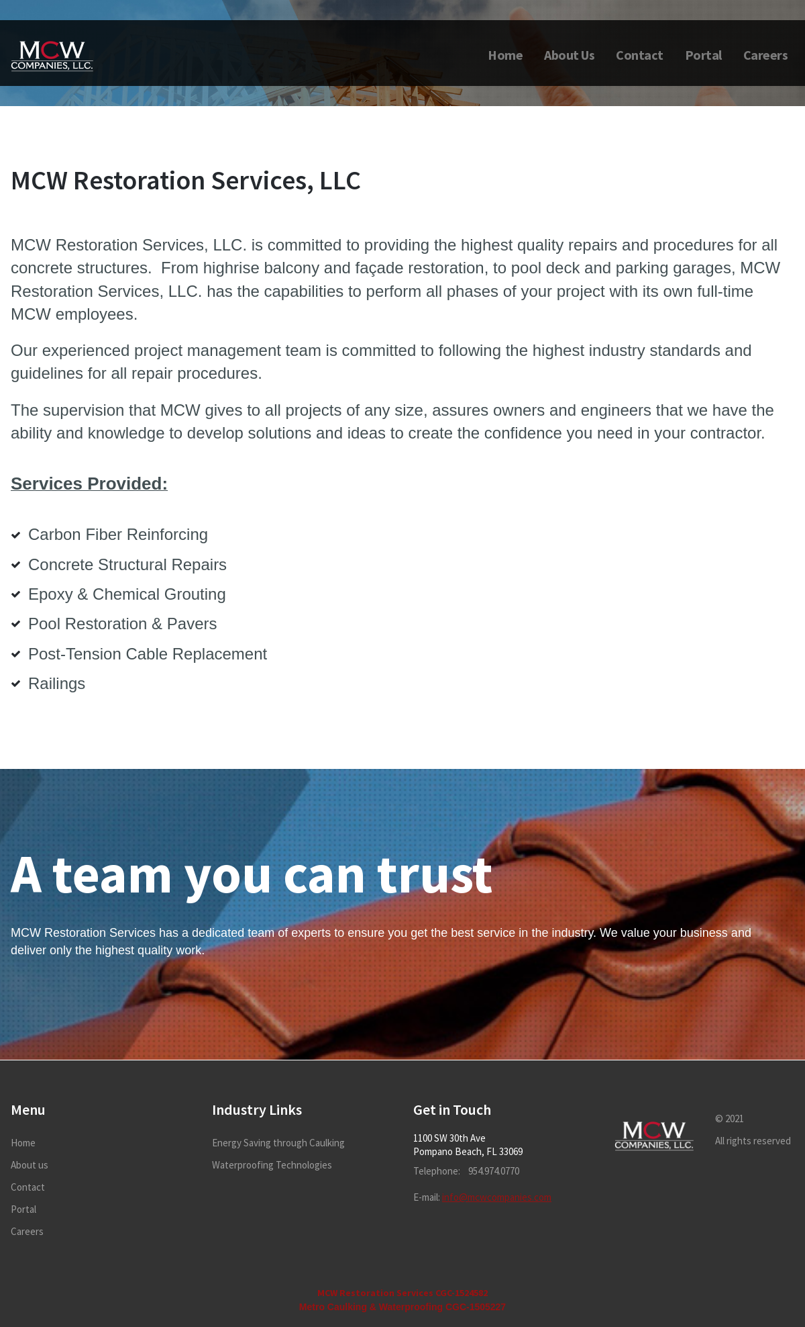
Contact (639, 54)
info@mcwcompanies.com (496, 1197)
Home (505, 54)
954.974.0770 (493, 1170)
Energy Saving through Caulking (278, 1142)
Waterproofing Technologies (272, 1164)
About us (29, 1164)
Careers (765, 54)
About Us (569, 54)
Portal (703, 54)
